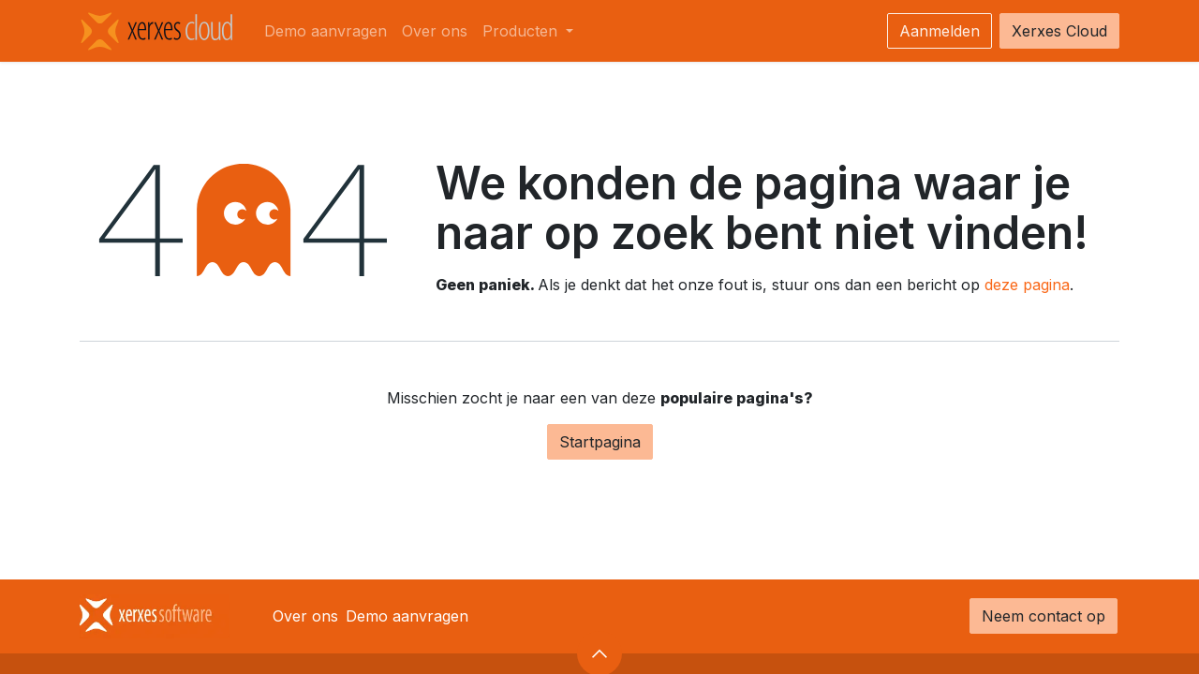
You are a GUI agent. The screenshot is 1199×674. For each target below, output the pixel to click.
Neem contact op (1043, 616)
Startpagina (600, 441)
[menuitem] (325, 31)
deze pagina (1027, 284)
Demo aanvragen (407, 616)
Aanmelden (939, 31)
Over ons (305, 616)
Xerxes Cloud (1059, 31)
